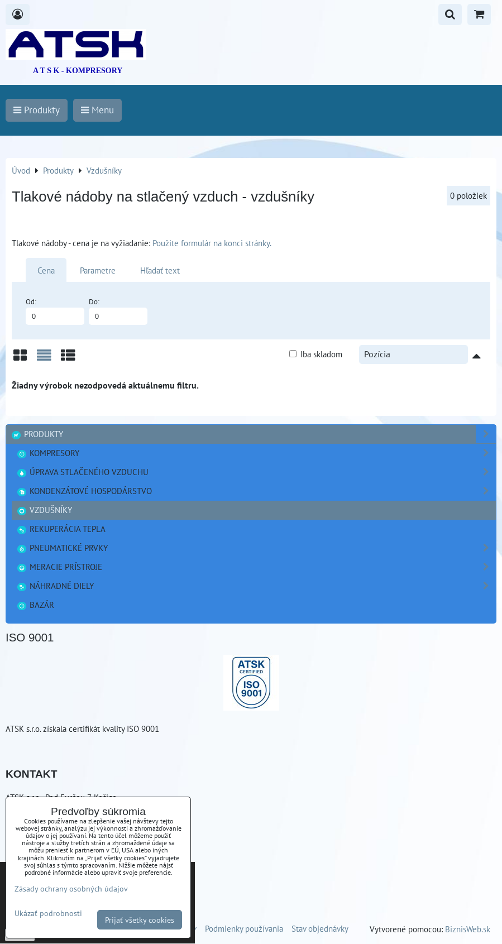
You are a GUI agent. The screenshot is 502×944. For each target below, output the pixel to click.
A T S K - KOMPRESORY (77, 70)
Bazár (35, 604)
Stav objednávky (319, 928)
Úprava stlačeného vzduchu (256, 472)
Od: (55, 310)
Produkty (253, 434)
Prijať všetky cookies (139, 919)
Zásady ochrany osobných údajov (71, 888)
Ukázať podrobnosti (48, 913)
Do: (118, 310)
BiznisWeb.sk (467, 929)
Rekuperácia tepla (61, 528)
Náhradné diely (256, 586)
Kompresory (256, 453)
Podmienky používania (244, 928)
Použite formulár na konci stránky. (211, 242)
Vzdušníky (44, 509)
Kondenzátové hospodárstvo (256, 491)
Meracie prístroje (256, 567)
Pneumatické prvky (256, 548)
